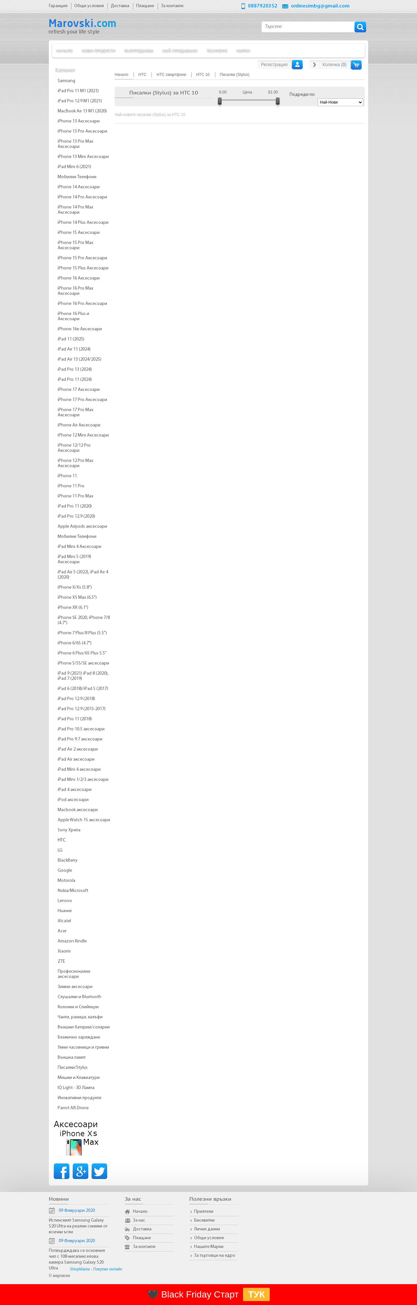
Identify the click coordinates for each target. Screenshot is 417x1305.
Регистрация (274, 64)
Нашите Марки (208, 1246)
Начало (64, 50)
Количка (356, 64)
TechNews (217, 50)
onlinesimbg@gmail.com (320, 6)
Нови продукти (98, 50)
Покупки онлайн (107, 1269)
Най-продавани (180, 50)
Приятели (203, 1211)
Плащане (142, 1238)
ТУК (256, 1294)
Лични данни (207, 1229)
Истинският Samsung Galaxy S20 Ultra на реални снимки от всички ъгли (78, 1226)
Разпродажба (138, 50)
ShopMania (80, 1269)
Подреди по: (302, 94)
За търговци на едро (214, 1255)
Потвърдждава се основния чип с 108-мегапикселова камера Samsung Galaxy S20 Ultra (77, 1259)
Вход (297, 64)
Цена (247, 92)
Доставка (142, 1229)
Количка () (335, 64)
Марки (243, 50)
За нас (139, 1220)
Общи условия (209, 1238)
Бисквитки (204, 1220)
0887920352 (262, 6)
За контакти (144, 1246)
